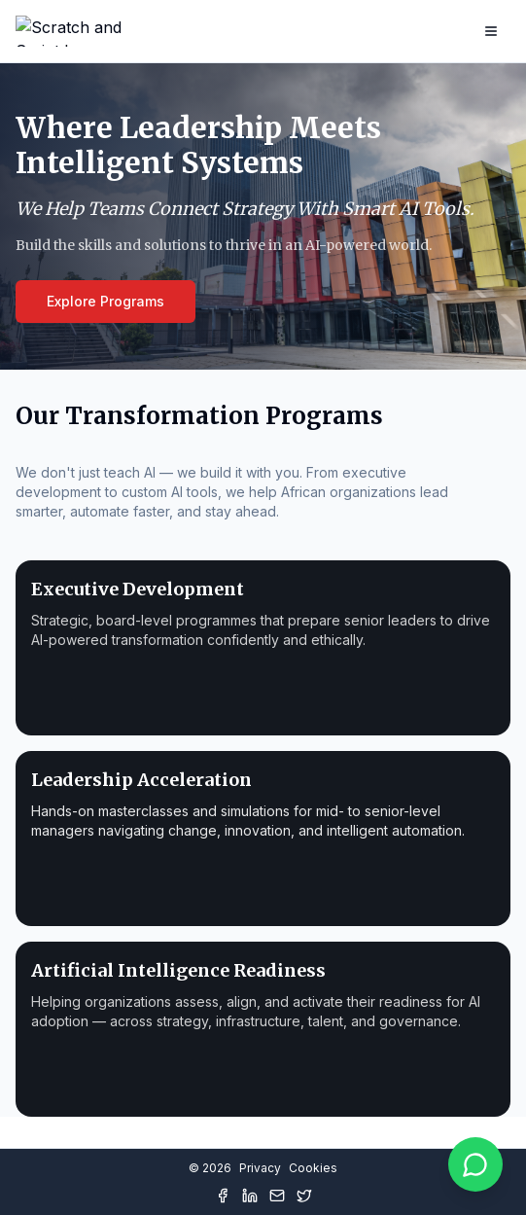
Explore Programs (105, 301)
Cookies (313, 1168)
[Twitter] (304, 1195)
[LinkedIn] (250, 1195)
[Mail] (277, 1195)
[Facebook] (222, 1195)
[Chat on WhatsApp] (475, 1164)
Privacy (260, 1168)
